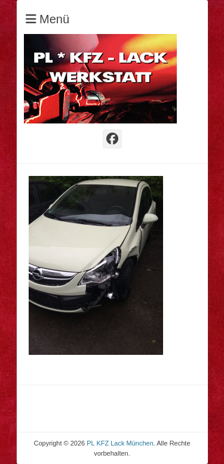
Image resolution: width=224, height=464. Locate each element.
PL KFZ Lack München (120, 443)
